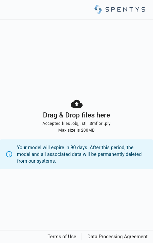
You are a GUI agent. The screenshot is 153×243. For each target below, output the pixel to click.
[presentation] (76, 133)
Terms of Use (62, 236)
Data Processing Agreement (117, 236)
